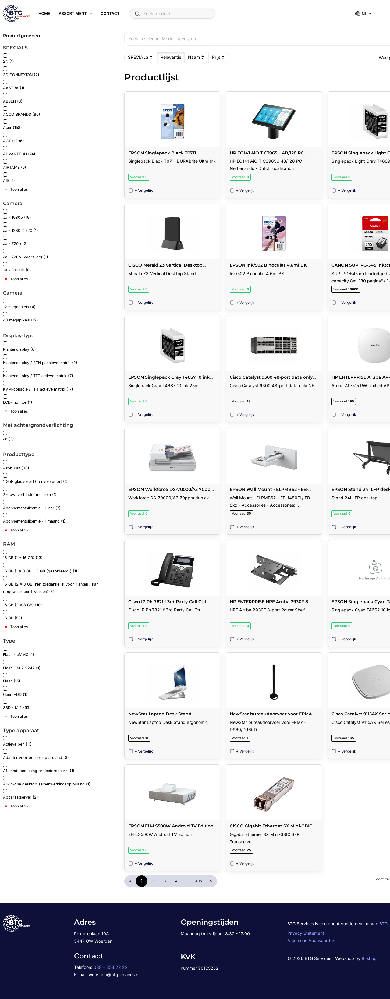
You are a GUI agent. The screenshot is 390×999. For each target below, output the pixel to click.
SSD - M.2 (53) (17, 705)
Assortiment (73, 13)
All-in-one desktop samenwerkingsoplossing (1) (46, 781)
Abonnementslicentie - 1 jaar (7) (32, 505)
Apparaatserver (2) (20, 794)
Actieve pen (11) (17, 741)
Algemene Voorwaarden (311, 940)
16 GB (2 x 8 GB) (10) (22, 602)
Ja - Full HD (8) (17, 267)
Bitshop (369, 958)
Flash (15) (11, 678)
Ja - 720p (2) (15, 241)
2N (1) (8, 59)
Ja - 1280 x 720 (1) (20, 228)
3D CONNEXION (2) (21, 72)
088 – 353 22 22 (111, 967)
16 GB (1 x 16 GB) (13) (23, 555)
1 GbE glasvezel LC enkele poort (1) (35, 478)
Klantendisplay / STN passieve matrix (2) (40, 360)
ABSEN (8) (13, 98)
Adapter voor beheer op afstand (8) (36, 754)
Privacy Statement (305, 933)
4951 (199, 881)
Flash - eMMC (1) (18, 652)
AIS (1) (9, 178)
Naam (196, 57)
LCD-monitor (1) (17, 400)
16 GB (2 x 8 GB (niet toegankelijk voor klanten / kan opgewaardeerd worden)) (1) (50, 585)
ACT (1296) (13, 138)
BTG (383, 923)
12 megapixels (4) (19, 304)
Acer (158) (12, 125)
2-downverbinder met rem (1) (30, 492)
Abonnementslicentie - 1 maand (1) (34, 518)
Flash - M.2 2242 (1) (22, 665)
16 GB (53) (12, 615)
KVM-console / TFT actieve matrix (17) (38, 386)
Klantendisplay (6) (19, 347)
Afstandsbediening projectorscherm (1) (38, 768)
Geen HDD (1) (15, 691)
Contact (110, 13)
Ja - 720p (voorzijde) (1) (25, 254)
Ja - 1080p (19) (17, 214)
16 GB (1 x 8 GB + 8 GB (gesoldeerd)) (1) (40, 568)
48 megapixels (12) (20, 317)
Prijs (219, 57)
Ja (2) (8, 436)
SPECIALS (141, 57)
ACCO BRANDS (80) (21, 112)
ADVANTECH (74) (19, 151)
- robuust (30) (16, 465)
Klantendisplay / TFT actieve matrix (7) (38, 373)
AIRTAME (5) (14, 164)
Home (44, 13)
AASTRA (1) (13, 85)
